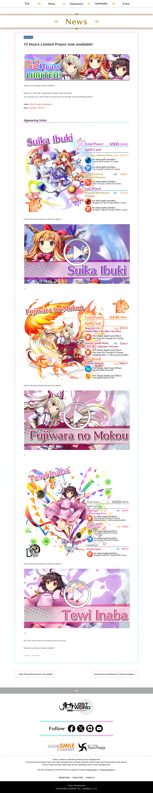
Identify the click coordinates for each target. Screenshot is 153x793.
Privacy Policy (92, 770)
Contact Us (90, 777)
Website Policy (64, 777)
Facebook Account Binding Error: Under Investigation (115, 674)
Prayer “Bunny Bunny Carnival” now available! (35, 674)
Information (36, 655)
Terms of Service (108, 770)
